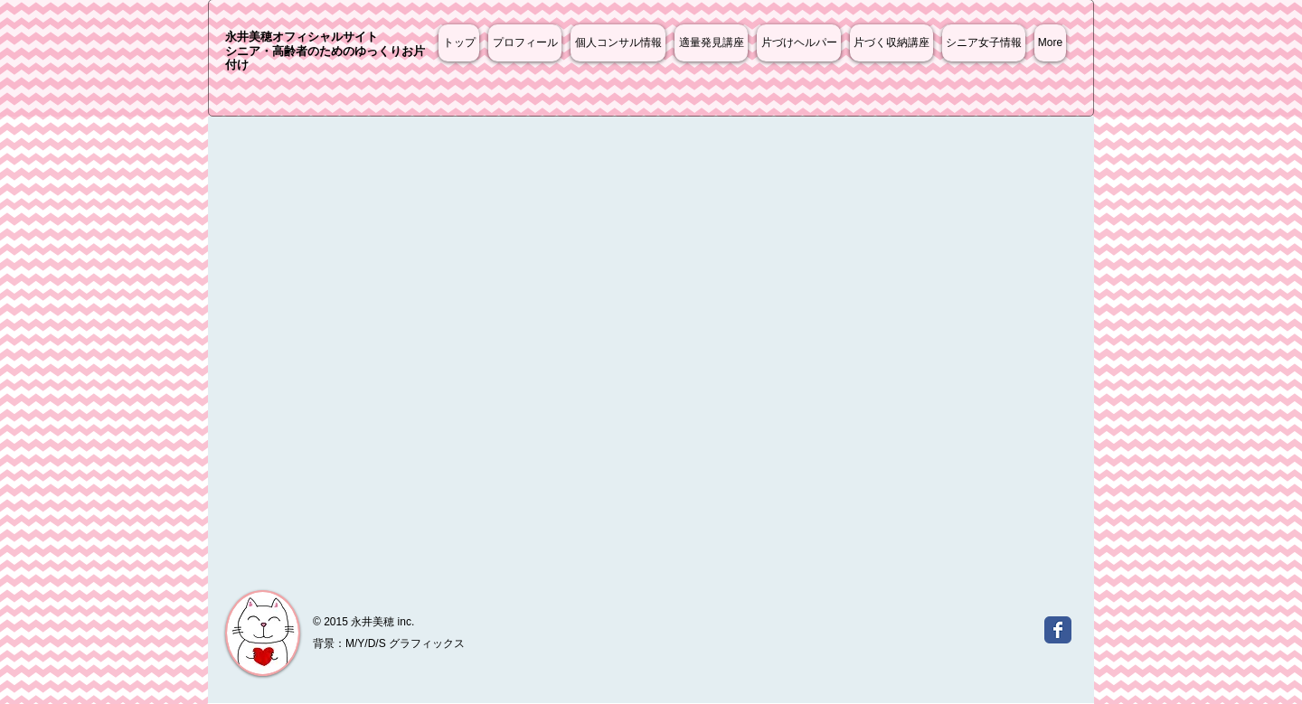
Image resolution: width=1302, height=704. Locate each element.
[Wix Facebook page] (1057, 629)
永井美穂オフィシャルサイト (301, 36)
